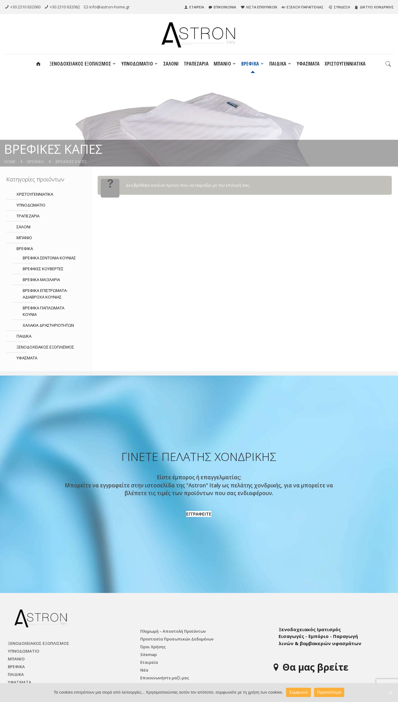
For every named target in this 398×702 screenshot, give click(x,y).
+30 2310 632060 (25, 7)
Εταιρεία (149, 662)
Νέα (144, 670)
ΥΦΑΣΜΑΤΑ (26, 358)
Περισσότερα (329, 692)
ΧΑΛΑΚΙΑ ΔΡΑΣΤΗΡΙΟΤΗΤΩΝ (48, 325)
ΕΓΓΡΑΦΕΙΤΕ (198, 514)
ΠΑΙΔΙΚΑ (23, 336)
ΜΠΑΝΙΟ (24, 237)
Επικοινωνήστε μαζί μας (164, 678)
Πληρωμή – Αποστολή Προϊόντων (173, 631)
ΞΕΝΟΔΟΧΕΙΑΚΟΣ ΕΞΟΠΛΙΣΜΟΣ (45, 347)
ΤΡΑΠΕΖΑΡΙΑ (27, 216)
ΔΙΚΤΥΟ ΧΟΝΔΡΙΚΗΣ (376, 7)
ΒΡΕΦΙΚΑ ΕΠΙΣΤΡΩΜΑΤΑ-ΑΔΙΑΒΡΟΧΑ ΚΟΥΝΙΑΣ (45, 294)
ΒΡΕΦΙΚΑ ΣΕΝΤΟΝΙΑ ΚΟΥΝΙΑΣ (49, 258)
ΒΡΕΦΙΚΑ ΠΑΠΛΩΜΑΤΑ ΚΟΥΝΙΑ (43, 311)
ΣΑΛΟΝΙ (23, 227)
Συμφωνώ (298, 692)
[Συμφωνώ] (390, 692)
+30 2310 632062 (65, 7)
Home (10, 161)
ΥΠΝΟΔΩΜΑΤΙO (30, 205)
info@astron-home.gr (109, 7)
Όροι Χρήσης (153, 647)
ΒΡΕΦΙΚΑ (35, 161)
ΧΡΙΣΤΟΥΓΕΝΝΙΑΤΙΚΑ (34, 194)
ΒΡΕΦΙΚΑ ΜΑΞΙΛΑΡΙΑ (41, 279)
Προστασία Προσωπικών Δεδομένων (177, 639)
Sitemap (148, 654)
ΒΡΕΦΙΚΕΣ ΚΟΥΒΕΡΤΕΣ (43, 268)
